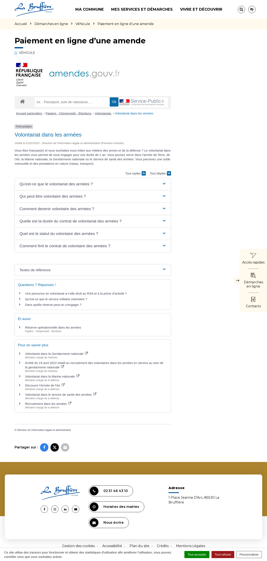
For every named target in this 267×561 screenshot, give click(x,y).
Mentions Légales (190, 546)
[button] (92, 184)
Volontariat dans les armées (134, 113)
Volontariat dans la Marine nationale (52, 376)
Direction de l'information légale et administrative (44, 430)
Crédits (163, 546)
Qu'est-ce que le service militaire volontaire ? (56, 299)
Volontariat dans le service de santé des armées (60, 394)
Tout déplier (160, 173)
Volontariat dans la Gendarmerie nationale (56, 353)
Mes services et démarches (142, 9)
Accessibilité (112, 546)
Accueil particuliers (29, 113)
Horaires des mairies (114, 506)
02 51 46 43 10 (109, 491)
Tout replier (135, 173)
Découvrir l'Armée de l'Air (45, 385)
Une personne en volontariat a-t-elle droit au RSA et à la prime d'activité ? (76, 293)
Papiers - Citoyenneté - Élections (69, 113)
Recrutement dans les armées (48, 403)
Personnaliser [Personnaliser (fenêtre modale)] (249, 554)
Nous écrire (107, 522)
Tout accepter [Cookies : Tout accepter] (197, 554)
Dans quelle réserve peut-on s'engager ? (53, 304)
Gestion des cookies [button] (78, 546)
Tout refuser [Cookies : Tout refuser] (223, 554)
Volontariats (103, 113)
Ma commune (89, 9)
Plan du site (139, 546)
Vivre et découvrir (201, 9)
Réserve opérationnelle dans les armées (53, 327)
